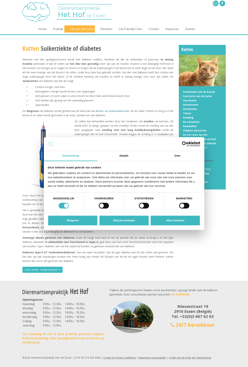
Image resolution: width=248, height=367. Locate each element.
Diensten (106, 29)
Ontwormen (190, 104)
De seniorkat (191, 122)
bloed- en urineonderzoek (112, 111)
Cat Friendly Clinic (130, 29)
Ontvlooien (190, 109)
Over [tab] (177, 155)
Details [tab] (124, 155)
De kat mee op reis (195, 134)
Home (43, 29)
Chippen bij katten (195, 130)
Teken (187, 113)
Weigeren (73, 220)
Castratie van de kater (197, 96)
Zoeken (190, 29)
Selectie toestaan (124, 220)
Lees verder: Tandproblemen (42, 269)
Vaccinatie (189, 100)
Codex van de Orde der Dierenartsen (190, 357)
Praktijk (58, 29)
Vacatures (172, 29)
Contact (154, 29)
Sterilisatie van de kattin (199, 91)
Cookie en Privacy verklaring (119, 357)
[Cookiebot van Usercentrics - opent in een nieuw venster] (184, 144)
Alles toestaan (175, 220)
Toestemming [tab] (70, 155)
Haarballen (190, 126)
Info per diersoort (82, 29)
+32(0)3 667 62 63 (197, 316)
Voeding (188, 117)
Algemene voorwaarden (152, 357)
